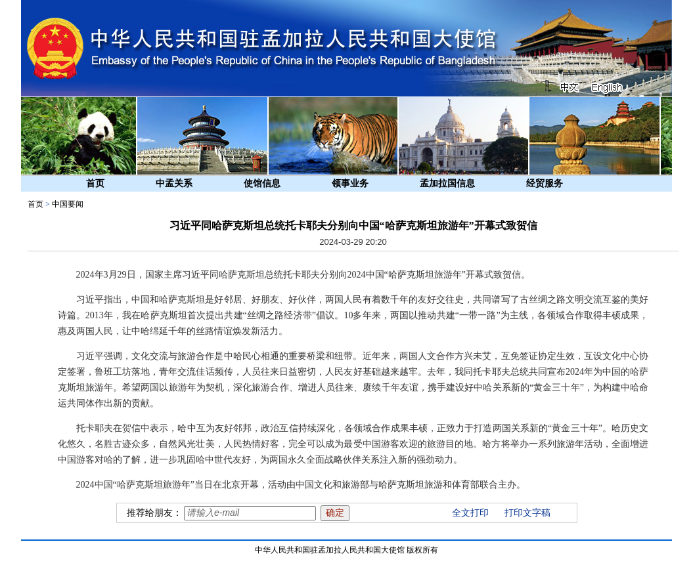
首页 (95, 183)
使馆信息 (262, 183)
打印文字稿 (527, 513)
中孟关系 (174, 183)
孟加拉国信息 (447, 183)
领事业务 (350, 183)
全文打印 (470, 513)
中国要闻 (67, 204)
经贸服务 (544, 183)
